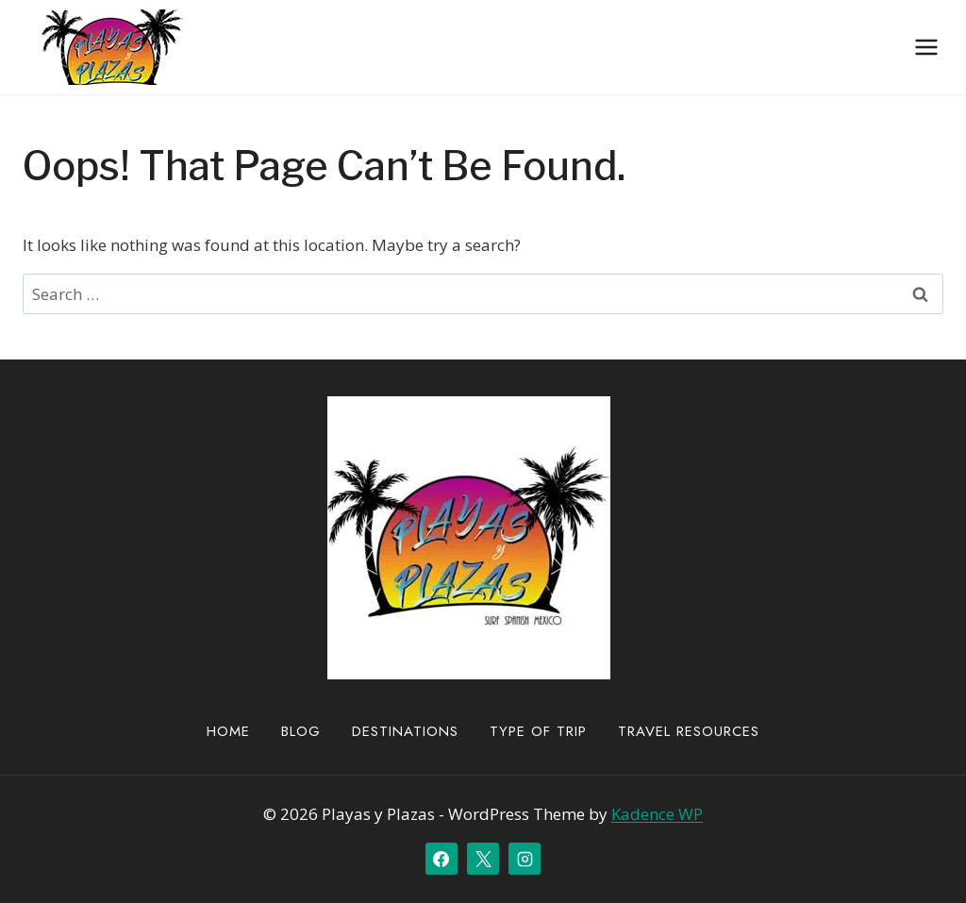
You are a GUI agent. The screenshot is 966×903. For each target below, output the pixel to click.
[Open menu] (926, 46)
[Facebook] (441, 859)
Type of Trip (538, 731)
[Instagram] (524, 859)
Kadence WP (657, 814)
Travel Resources (688, 731)
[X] (483, 859)
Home (228, 731)
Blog (301, 731)
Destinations (405, 731)
